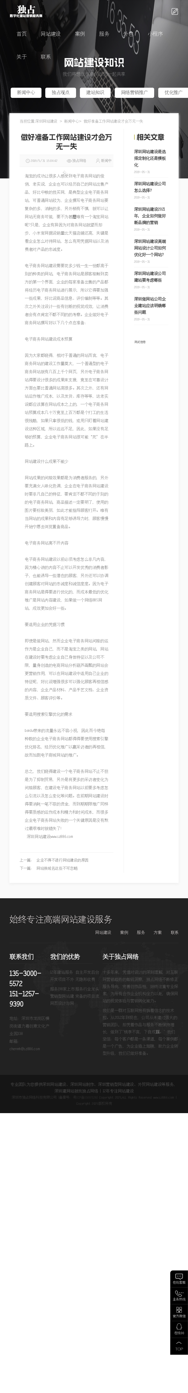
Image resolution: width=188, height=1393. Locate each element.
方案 (158, 932)
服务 (104, 34)
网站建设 (51, 34)
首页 (21, 34)
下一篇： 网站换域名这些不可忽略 (48, 868)
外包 (128, 34)
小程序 (155, 34)
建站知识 (95, 92)
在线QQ (179, 1333)
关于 (21, 57)
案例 (80, 34)
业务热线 (179, 1299)
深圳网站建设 (46, 121)
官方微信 (179, 1316)
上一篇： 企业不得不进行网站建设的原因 (54, 860)
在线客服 (179, 1283)
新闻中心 (26, 92)
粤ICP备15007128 (85, 1098)
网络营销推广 (134, 92)
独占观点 (61, 92)
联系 (46, 57)
